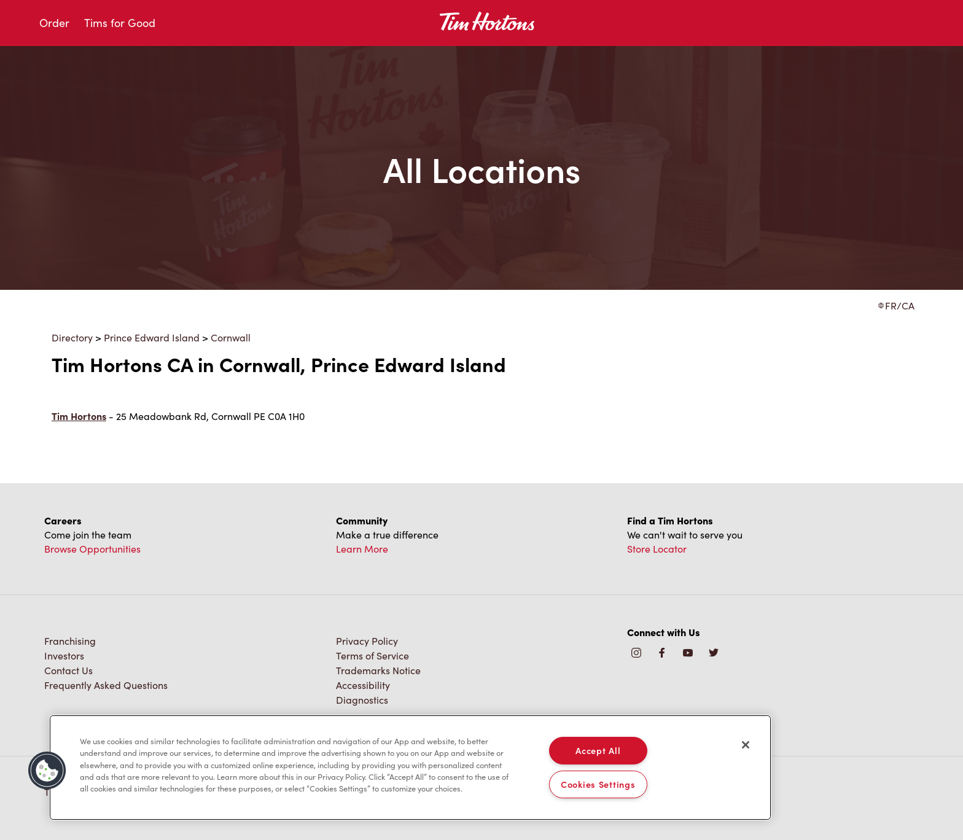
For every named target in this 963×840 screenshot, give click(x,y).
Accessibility (363, 685)
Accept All (597, 750)
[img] (714, 653)
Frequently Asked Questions (106, 685)
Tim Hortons (79, 416)
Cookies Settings (598, 784)
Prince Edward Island (152, 337)
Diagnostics (362, 699)
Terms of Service (372, 655)
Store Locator (657, 548)
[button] (47, 770)
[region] (410, 767)
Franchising (70, 640)
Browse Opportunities (92, 548)
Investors (64, 655)
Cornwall (231, 337)
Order (54, 22)
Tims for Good (119, 22)
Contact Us (68, 670)
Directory (72, 337)
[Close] (745, 744)
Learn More (362, 548)
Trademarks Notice (378, 670)
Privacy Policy (367, 640)
